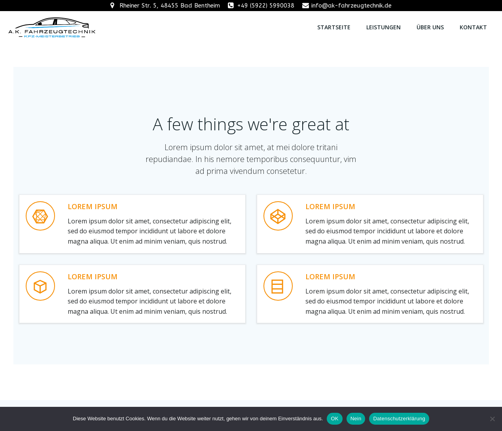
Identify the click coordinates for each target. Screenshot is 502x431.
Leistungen (383, 27)
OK (334, 418)
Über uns (430, 27)
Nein (356, 418)
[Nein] (492, 419)
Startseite (333, 27)
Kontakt (473, 27)
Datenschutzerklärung (399, 418)
